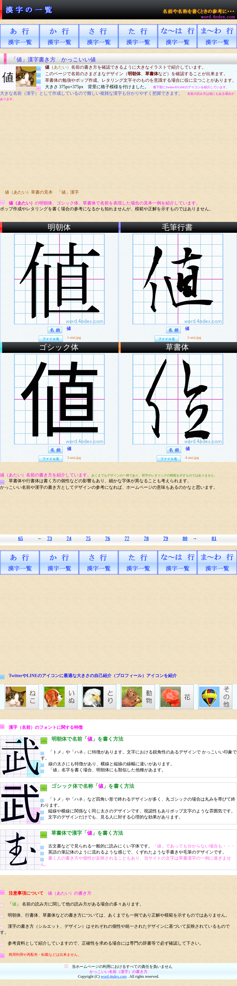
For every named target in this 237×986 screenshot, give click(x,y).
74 (69, 538)
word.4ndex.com (114, 976)
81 (214, 538)
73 (49, 538)
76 (107, 538)
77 (127, 538)
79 (165, 538)
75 (88, 538)
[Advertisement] (90, 145)
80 (185, 538)
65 (20, 538)
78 (146, 538)
